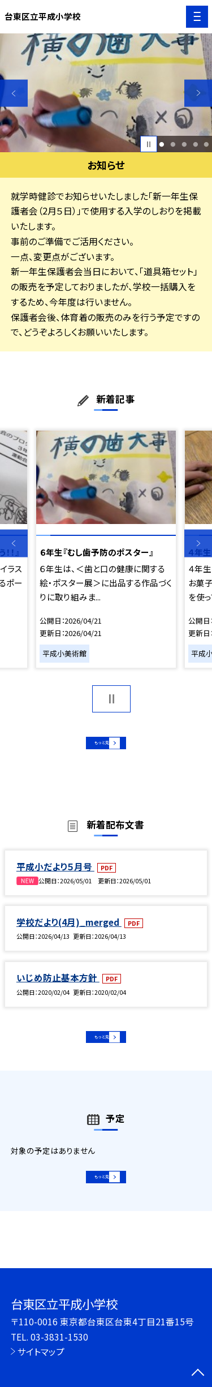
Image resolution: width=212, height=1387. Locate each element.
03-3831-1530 (59, 1336)
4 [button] (195, 144)
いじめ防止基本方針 (57, 988)
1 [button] (162, 144)
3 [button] (184, 144)
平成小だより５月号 (55, 876)
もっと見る (100, 747)
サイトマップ (41, 1351)
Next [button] (198, 93)
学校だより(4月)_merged (69, 932)
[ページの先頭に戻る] (198, 1373)
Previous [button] (14, 93)
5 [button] (206, 144)
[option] (106, 93)
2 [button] (172, 144)
